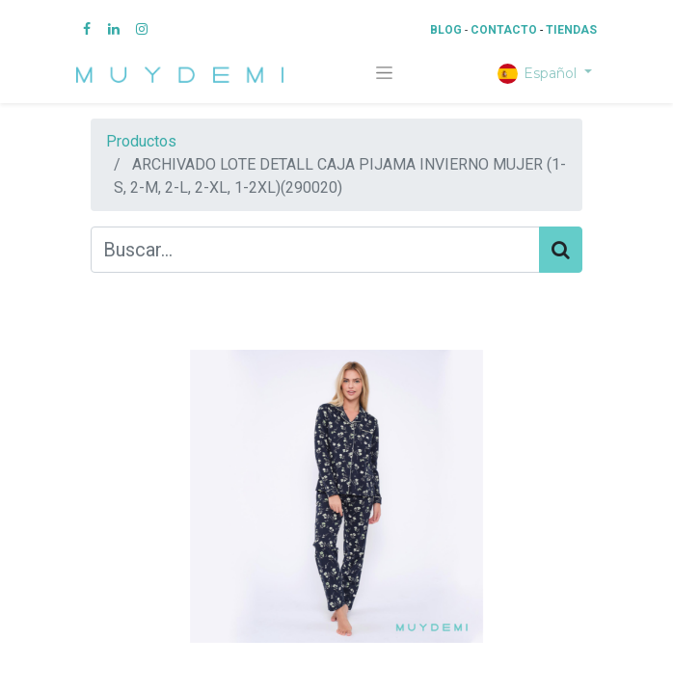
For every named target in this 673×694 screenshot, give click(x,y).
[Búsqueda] (560, 250)
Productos (141, 141)
